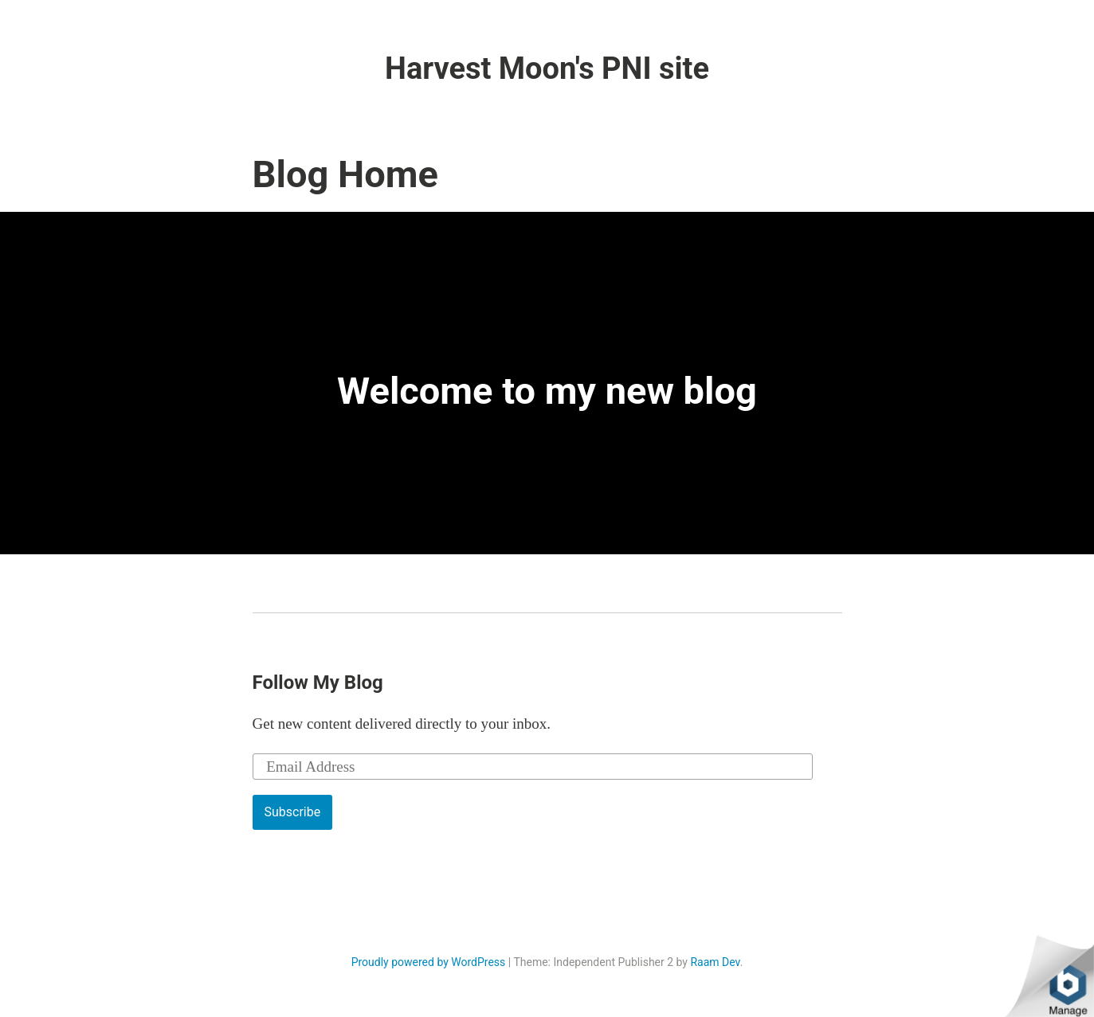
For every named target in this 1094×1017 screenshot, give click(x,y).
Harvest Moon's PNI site (547, 68)
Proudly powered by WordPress (428, 962)
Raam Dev (714, 962)
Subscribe (293, 811)
